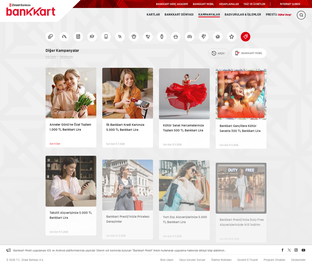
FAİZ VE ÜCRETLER (254, 4)
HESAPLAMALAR (229, 4)
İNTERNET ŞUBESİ (290, 4)
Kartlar (153, 14)
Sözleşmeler (298, 259)
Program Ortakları (274, 259)
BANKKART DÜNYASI (179, 14)
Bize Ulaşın (167, 259)
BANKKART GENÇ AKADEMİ (172, 4)
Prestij (278, 14)
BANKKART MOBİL (203, 4)
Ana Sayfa (51, 56)
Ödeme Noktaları (221, 259)
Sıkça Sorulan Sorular (192, 259)
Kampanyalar (209, 14)
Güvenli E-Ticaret (247, 259)
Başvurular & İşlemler (243, 14)
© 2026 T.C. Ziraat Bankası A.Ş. (25, 259)
